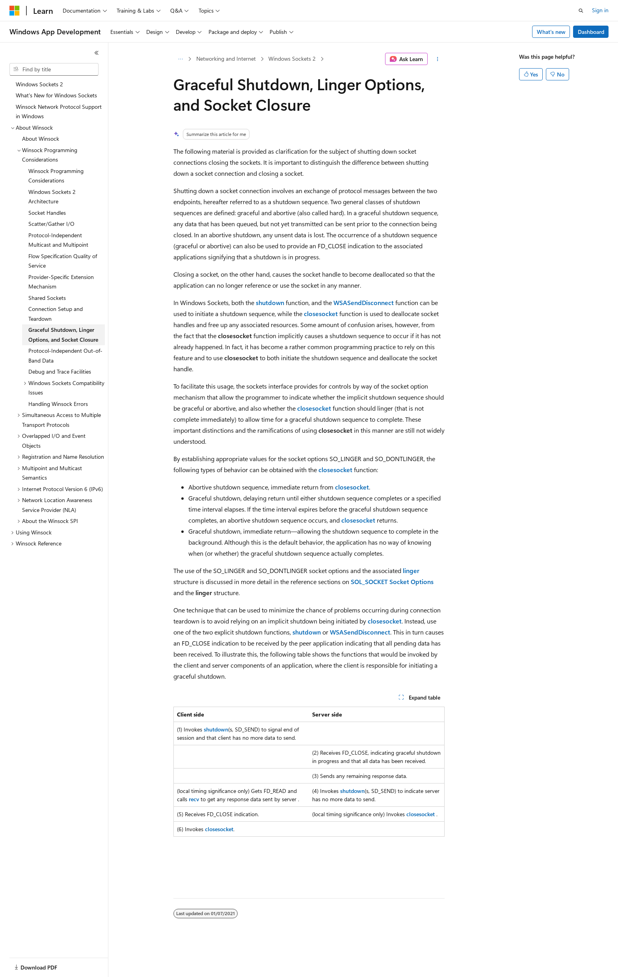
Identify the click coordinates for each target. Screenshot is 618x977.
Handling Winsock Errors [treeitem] (58, 404)
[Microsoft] (14, 11)
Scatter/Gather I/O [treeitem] (51, 223)
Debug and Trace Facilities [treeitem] (59, 371)
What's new (551, 31)
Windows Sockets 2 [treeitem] (39, 84)
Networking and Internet (226, 58)
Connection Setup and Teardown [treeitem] (55, 313)
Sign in (600, 10)
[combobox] (54, 69)
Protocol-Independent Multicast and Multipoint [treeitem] (58, 240)
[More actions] (438, 59)
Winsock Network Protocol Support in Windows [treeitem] (59, 111)
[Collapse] (96, 53)
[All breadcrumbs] (180, 59)
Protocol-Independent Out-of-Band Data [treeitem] (65, 355)
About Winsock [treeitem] (40, 138)
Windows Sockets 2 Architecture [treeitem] (52, 196)
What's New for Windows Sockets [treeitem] (56, 95)
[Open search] (581, 11)
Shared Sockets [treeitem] (47, 297)
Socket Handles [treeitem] (47, 212)
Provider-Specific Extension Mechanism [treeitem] (61, 281)
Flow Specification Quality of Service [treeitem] (62, 261)
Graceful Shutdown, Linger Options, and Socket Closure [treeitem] (63, 334)
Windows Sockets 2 (292, 58)
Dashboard (591, 31)
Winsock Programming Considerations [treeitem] (56, 175)
